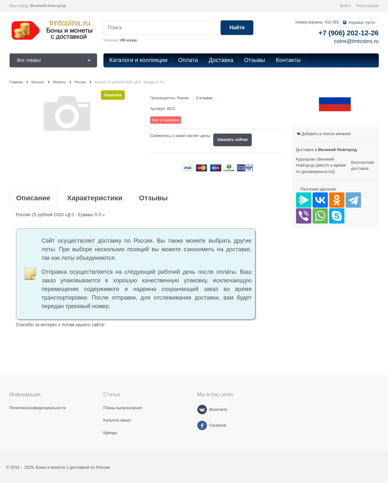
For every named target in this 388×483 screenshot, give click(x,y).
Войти (345, 5)
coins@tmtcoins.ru (356, 41)
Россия (182, 98)
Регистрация (367, 5)
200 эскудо (128, 40)
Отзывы (153, 198)
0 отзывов (204, 98)
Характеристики (95, 198)
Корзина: (361, 22)
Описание (33, 198)
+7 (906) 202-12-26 (349, 33)
